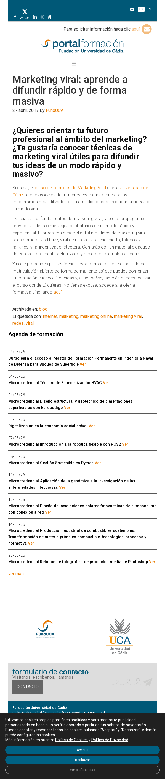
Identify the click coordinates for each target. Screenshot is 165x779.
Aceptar (83, 750)
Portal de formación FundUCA (82, 46)
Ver (83, 364)
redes (18, 323)
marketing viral (128, 316)
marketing (68, 316)
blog (43, 309)
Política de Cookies (71, 740)
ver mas (16, 573)
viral (30, 323)
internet (50, 316)
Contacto (28, 686)
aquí (142, 29)
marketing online (96, 316)
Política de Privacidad (109, 740)
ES (141, 9)
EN (149, 9)
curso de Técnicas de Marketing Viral (70, 187)
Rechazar (82, 760)
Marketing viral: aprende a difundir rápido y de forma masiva (70, 90)
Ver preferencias (82, 770)
